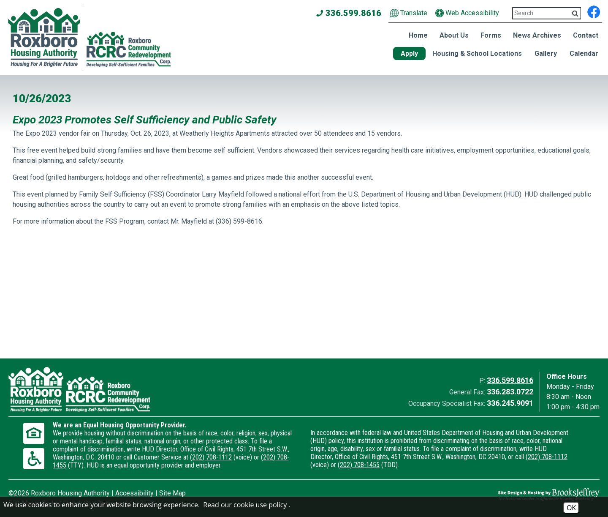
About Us (454, 35)
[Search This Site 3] (547, 13)
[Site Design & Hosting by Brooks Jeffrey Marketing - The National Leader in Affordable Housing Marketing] (526, 494)
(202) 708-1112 (211, 457)
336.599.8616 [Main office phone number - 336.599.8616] (349, 13)
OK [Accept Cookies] (571, 507)
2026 (21, 493)
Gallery (546, 53)
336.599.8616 (510, 380)
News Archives (537, 35)
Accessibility (134, 493)
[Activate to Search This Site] (575, 13)
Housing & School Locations (477, 53)
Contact (585, 35)
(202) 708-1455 (359, 465)
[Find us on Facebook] (593, 10)
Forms (490, 35)
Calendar (584, 53)
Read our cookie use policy (245, 504)
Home (418, 35)
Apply (409, 53)
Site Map (172, 493)
